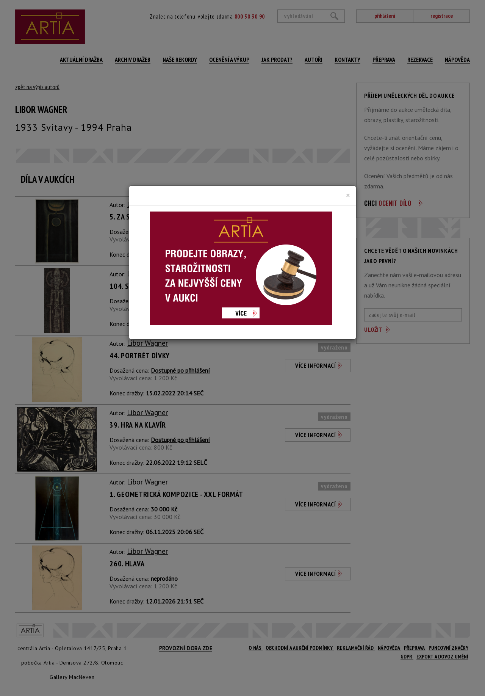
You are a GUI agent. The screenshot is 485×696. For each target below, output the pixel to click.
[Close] (348, 195)
